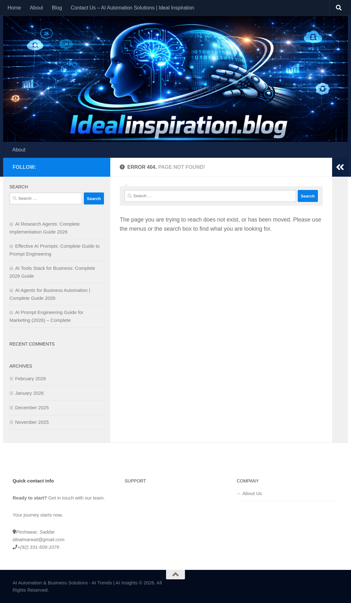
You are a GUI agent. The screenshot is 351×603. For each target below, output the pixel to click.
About (36, 7)
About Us (252, 493)
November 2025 (32, 422)
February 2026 (30, 378)
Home (14, 7)
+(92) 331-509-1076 (38, 547)
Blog (57, 7)
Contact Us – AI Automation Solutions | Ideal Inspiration (132, 7)
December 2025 (32, 407)
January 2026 (29, 393)
